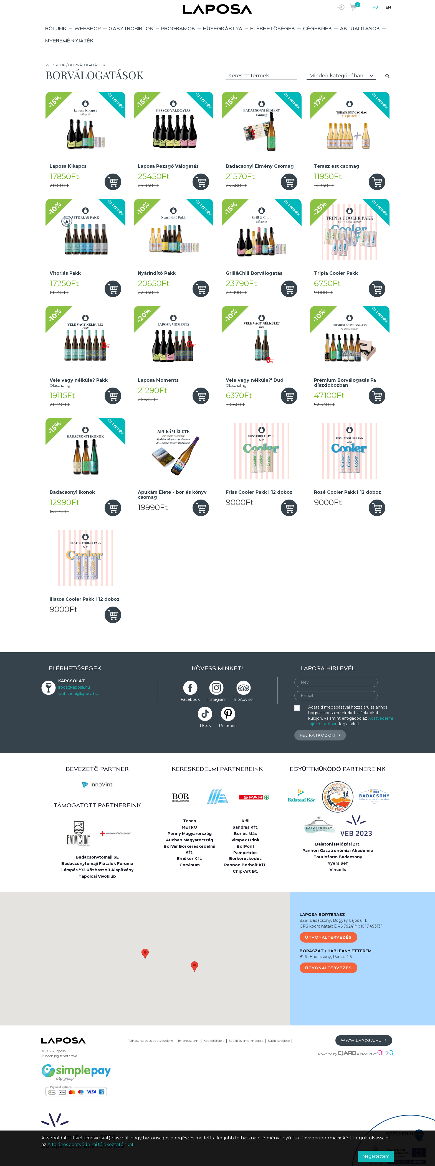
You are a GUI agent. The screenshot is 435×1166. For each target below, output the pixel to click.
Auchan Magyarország (189, 839)
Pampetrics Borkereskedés (245, 855)
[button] (145, 954)
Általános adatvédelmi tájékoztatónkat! (91, 1144)
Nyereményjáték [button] (69, 40)
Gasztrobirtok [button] (130, 28)
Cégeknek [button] (317, 28)
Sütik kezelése (279, 1040)
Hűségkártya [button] (222, 28)
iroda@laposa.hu (74, 687)
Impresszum (188, 1040)
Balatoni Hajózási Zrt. (337, 844)
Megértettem (376, 1156)
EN (388, 7)
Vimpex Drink (245, 839)
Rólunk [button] (56, 28)
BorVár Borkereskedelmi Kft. (189, 849)
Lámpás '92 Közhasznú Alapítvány (97, 869)
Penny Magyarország (190, 833)
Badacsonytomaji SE (97, 857)
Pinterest (228, 725)
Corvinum (189, 864)
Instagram (216, 699)
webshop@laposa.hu (78, 693)
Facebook (190, 699)
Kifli (245, 820)
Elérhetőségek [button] (272, 28)
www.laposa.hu (364, 1040)
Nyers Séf (337, 863)
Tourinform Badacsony (337, 856)
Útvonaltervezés (328, 937)
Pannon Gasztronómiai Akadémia (337, 850)
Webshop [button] (87, 28)
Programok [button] (178, 28)
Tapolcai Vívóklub (97, 876)
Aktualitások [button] (360, 28)
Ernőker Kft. (189, 858)
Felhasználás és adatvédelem (150, 1040)
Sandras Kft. (245, 827)
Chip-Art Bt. (245, 871)
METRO (189, 827)
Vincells (338, 869)
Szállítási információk (246, 1040)
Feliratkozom (320, 735)
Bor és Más (245, 833)
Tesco (189, 820)
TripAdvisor (243, 699)
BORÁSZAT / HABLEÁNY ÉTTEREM (335, 950)
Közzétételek (213, 1040)
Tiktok (205, 725)
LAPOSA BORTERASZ (322, 914)
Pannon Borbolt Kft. (245, 864)
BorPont (245, 846)
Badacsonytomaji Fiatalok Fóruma (97, 863)
